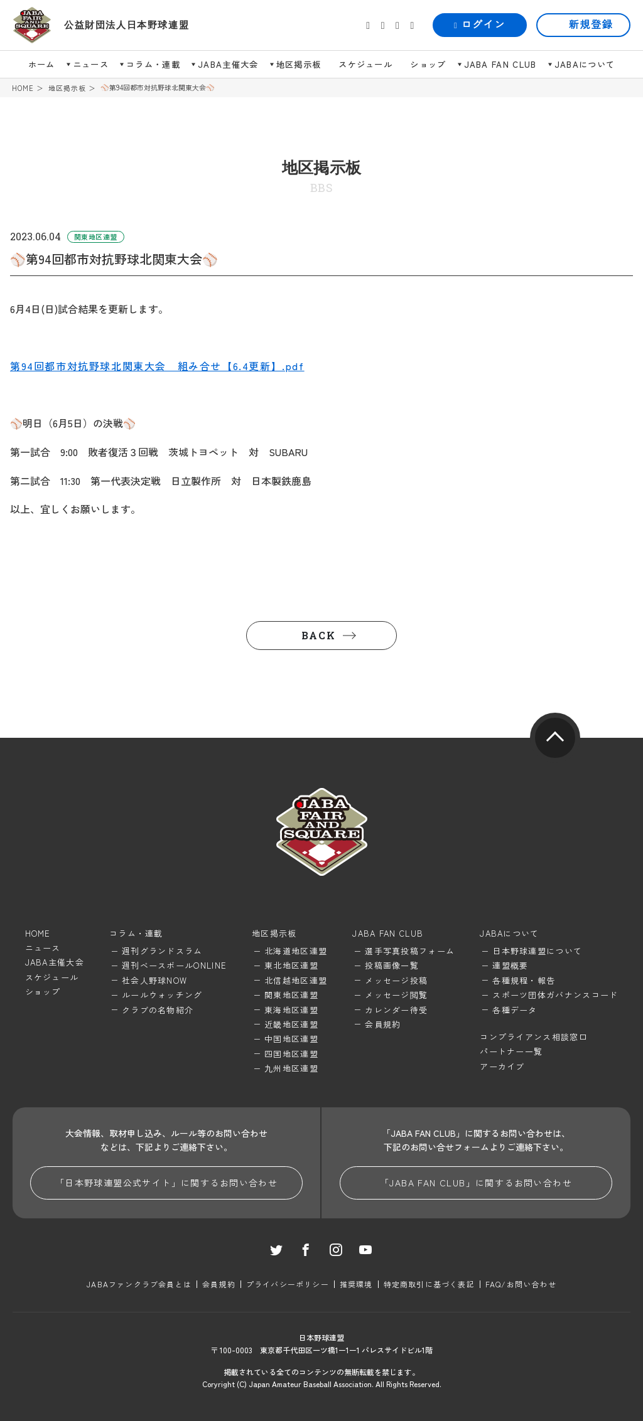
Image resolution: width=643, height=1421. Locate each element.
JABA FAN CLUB (500, 64)
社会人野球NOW (154, 980)
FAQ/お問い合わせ (520, 1284)
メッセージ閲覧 (396, 995)
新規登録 (591, 24)
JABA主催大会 (228, 64)
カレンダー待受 (396, 1010)
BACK (318, 635)
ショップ (428, 64)
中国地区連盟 (291, 1039)
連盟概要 (510, 965)
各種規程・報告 (523, 980)
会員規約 (383, 1024)
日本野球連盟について (537, 951)
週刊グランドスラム (162, 951)
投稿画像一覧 (392, 965)
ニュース (91, 64)
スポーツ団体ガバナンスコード (555, 995)
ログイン (479, 24)
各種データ (515, 1010)
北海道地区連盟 (295, 951)
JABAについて (584, 64)
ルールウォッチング (162, 995)
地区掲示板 (299, 64)
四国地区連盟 (291, 1054)
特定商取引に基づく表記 (429, 1284)
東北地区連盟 (291, 965)
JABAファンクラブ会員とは (139, 1284)
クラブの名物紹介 (157, 1010)
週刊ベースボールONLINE (174, 965)
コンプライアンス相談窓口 (534, 1037)
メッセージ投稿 (396, 980)
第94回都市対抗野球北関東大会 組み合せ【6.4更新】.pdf (157, 365)
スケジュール (365, 64)
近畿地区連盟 (291, 1024)
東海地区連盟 (291, 1010)
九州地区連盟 (291, 1068)
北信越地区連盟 (295, 980)
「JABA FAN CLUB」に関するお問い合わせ (476, 1182)
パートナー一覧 (511, 1051)
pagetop (555, 738)
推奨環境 (356, 1284)
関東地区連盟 (291, 995)
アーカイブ (502, 1066)
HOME (23, 88)
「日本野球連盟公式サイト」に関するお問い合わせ (166, 1182)
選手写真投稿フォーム (410, 951)
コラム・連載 (153, 64)
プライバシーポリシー (287, 1284)
